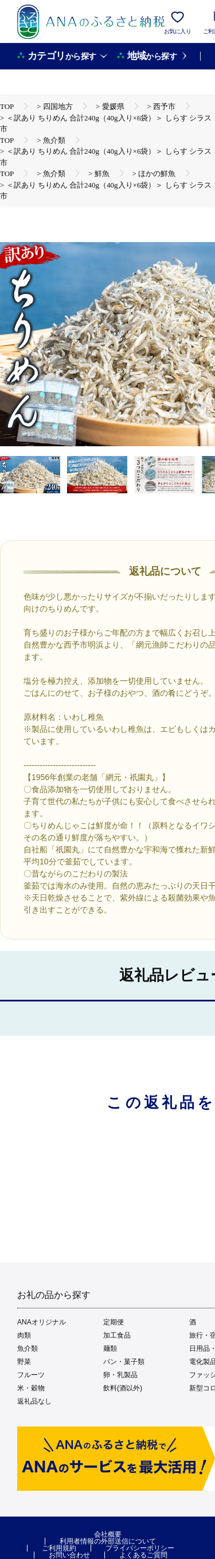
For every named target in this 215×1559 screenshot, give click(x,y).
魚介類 (27, 1348)
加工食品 (117, 1335)
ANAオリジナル (41, 1322)
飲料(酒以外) (122, 1388)
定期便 (113, 1322)
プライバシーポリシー (139, 1548)
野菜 (24, 1362)
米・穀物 (31, 1388)
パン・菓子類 (123, 1362)
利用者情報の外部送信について (108, 1541)
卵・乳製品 (120, 1375)
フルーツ (31, 1375)
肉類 (24, 1335)
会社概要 (108, 1534)
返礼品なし (34, 1401)
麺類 (110, 1348)
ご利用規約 (59, 1548)
